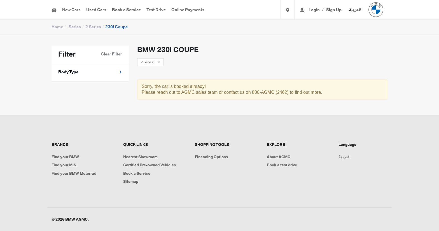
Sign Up (334, 9)
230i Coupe (116, 26)
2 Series (93, 26)
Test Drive (156, 9)
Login (314, 9)
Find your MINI (65, 165)
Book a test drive (282, 165)
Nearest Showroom (140, 157)
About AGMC (278, 157)
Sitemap (130, 181)
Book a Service (126, 9)
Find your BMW (65, 157)
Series (75, 26)
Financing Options (211, 157)
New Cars (71, 9)
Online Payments (187, 9)
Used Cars (96, 9)
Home (57, 26)
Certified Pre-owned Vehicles (149, 165)
